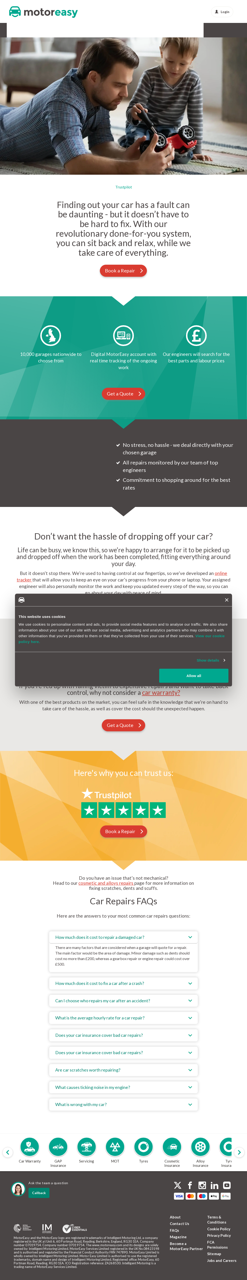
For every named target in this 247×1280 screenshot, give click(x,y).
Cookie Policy (219, 1229)
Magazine (178, 1237)
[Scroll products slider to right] (239, 1152)
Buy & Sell (147, 30)
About (175, 1217)
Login (222, 12)
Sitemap (214, 1254)
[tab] (123, 951)
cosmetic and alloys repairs (106, 883)
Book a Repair (124, 270)
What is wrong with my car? (81, 1104)
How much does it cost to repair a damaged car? (99, 937)
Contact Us (179, 1223)
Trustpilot (123, 187)
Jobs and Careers (221, 1260)
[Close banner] (226, 600)
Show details (208, 660)
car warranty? (161, 692)
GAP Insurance (47, 30)
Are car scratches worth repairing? (87, 1069)
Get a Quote (124, 393)
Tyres (97, 30)
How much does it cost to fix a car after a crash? (99, 983)
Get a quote (64, 138)
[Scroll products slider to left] (7, 1152)
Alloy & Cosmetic (120, 30)
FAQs (174, 1230)
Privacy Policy (219, 1235)
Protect (166, 30)
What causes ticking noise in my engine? (92, 1087)
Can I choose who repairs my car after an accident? (102, 1000)
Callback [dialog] (39, 1193)
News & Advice (189, 30)
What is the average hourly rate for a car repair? (99, 1017)
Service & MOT (76, 30)
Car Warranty (20, 30)
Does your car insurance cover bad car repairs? (99, 1035)
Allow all (193, 675)
